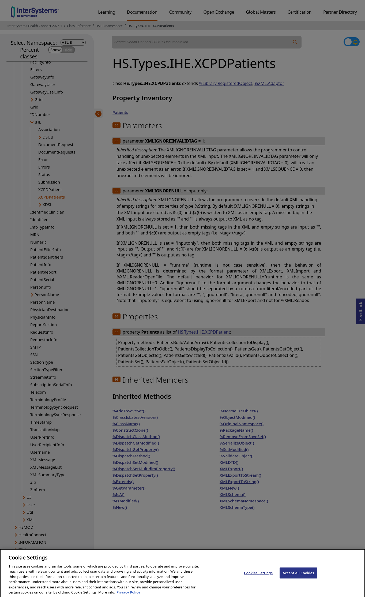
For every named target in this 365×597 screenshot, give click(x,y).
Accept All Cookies (298, 576)
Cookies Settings (258, 576)
